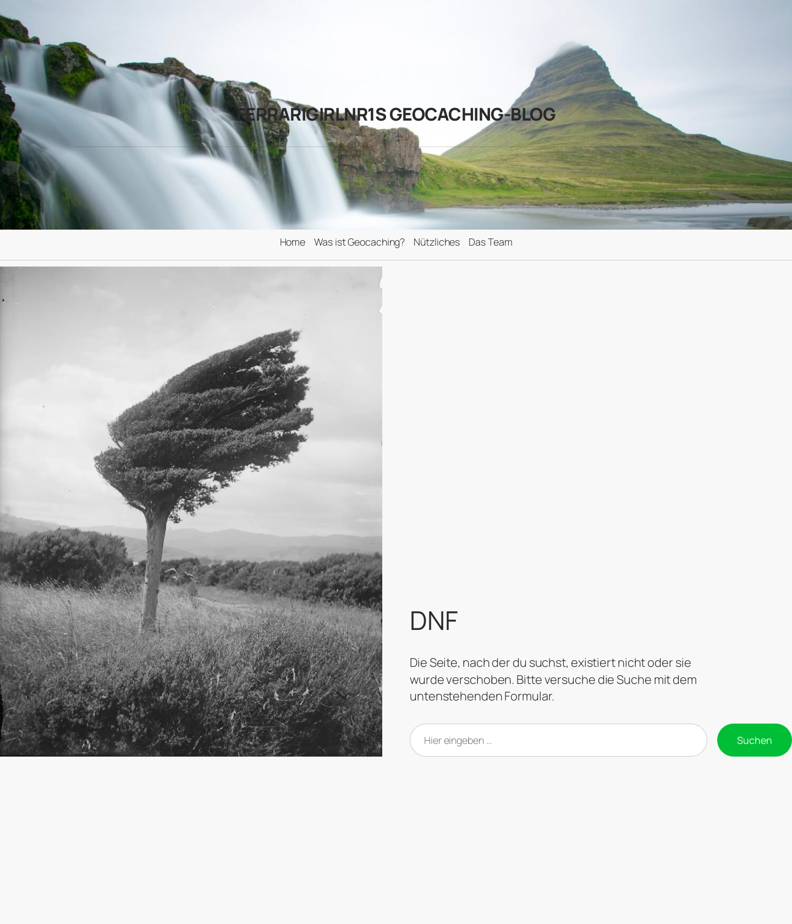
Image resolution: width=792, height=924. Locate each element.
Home (293, 241)
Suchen (754, 740)
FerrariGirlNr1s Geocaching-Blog (396, 114)
